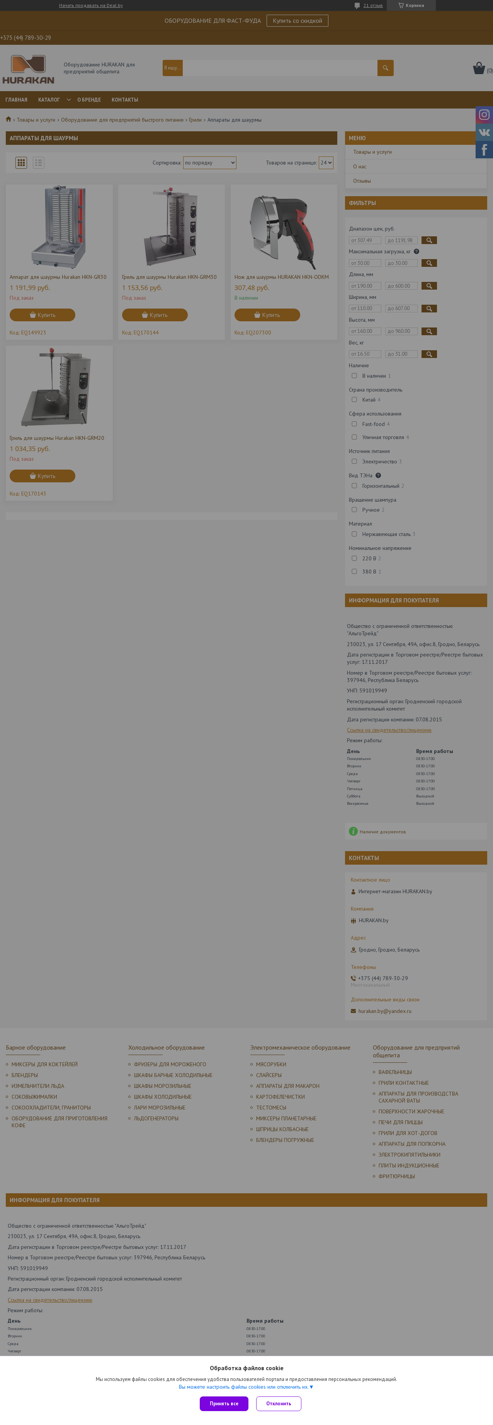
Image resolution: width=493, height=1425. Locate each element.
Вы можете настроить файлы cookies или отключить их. (244, 1386)
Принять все (224, 1403)
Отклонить (278, 1403)
